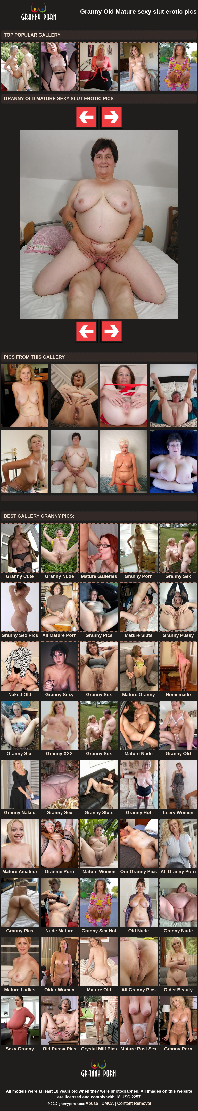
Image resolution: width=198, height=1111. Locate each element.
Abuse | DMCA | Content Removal (118, 1103)
